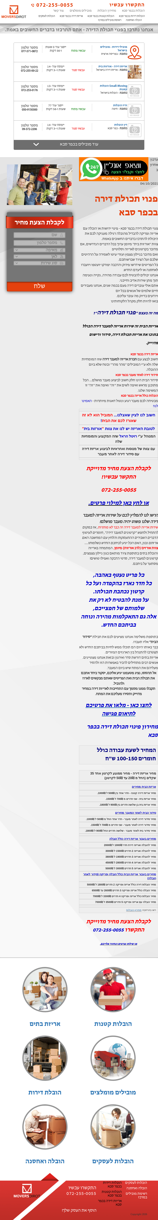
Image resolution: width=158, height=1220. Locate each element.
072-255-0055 (52, 5)
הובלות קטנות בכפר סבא (101, 16)
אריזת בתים (45, 1024)
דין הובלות (120, 125)
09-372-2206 (29, 129)
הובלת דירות (45, 1093)
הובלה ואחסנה (134, 20)
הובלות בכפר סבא (133, 11)
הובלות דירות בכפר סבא (132, 16)
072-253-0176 (29, 90)
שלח (39, 286)
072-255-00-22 (29, 70)
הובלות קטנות (113, 1024)
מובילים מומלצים (81, 11)
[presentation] (39, 272)
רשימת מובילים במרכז (109, 20)
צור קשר (58, 11)
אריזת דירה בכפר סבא (71, 16)
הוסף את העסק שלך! (79, 1210)
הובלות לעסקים (47, 16)
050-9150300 (29, 109)
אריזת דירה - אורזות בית (112, 66)
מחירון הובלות (107, 11)
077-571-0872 (29, 51)
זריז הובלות (120, 105)
